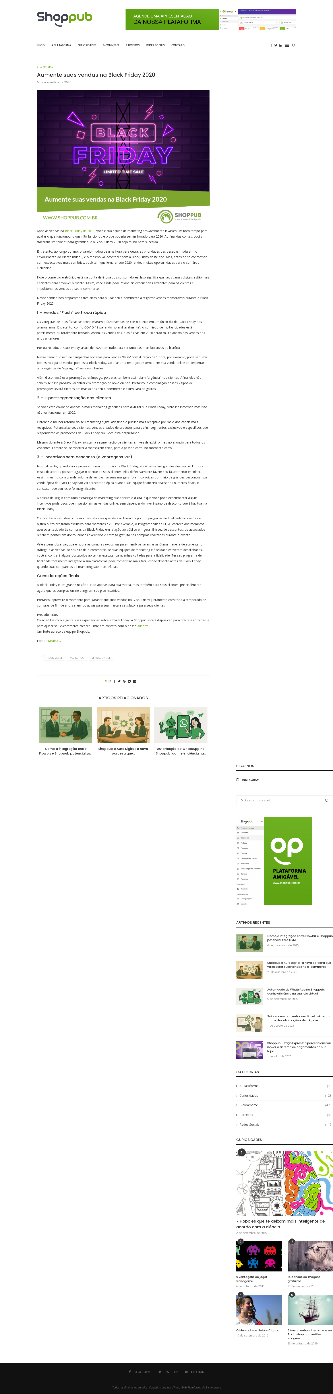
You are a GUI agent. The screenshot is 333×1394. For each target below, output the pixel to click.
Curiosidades (87, 45)
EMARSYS (53, 641)
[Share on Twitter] (119, 681)
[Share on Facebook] (115, 681)
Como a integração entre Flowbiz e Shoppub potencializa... (65, 751)
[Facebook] (271, 45)
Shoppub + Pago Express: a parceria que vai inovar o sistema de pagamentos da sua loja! (299, 1047)
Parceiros (133, 45)
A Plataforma (61, 45)
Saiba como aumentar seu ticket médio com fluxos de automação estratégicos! (299, 1019)
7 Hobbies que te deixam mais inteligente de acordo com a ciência (280, 1224)
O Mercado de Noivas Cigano (257, 1331)
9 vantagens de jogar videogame (251, 1279)
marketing (77, 658)
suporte (143, 626)
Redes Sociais (155, 45)
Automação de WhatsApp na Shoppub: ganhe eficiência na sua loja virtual (296, 992)
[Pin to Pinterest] (124, 681)
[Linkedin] (280, 45)
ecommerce (54, 658)
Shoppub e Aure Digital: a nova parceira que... (123, 751)
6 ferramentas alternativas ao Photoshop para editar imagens (310, 1334)
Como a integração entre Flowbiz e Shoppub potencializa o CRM (300, 938)
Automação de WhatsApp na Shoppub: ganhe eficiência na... (181, 751)
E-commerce (111, 45)
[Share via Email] (134, 681)
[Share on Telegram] (129, 681)
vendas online (101, 658)
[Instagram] (259, 780)
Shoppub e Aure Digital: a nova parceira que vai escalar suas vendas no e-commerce (299, 965)
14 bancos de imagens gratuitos (304, 1279)
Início (41, 45)
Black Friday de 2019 (80, 231)
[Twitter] (275, 45)
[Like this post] (109, 681)
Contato (178, 45)
